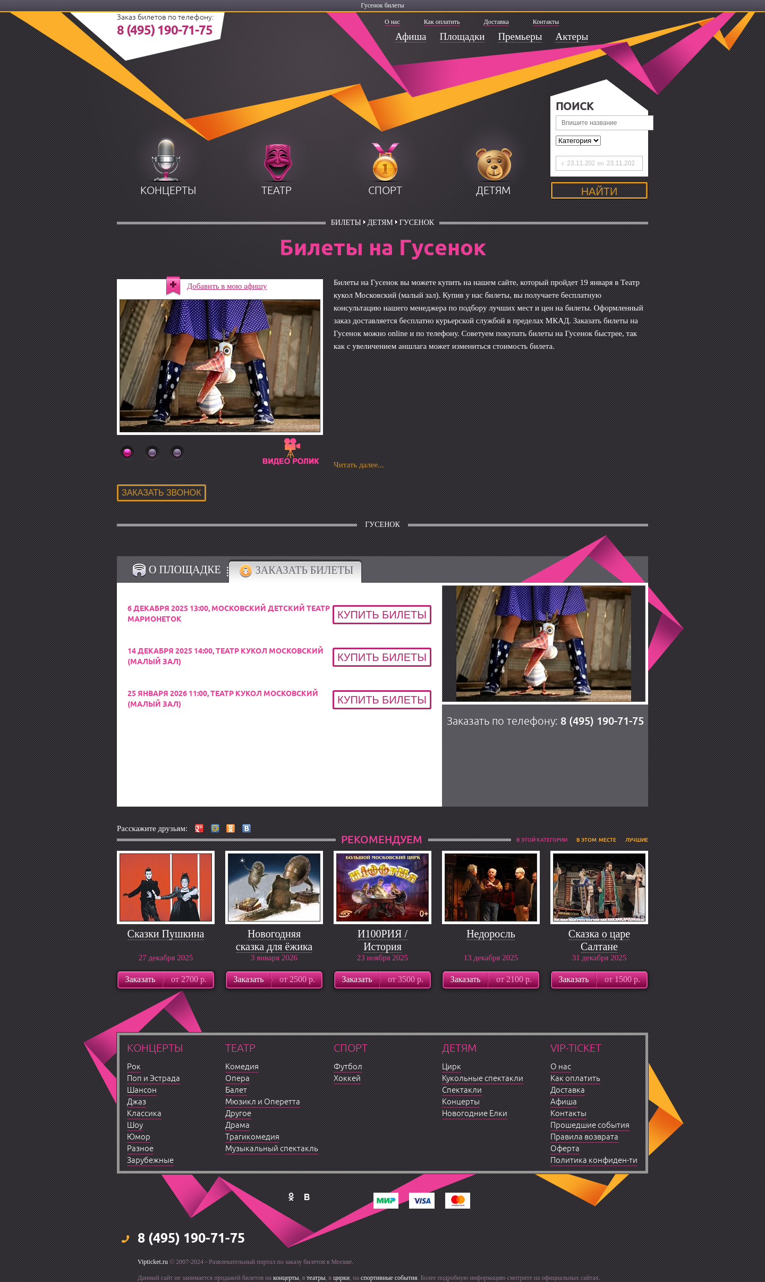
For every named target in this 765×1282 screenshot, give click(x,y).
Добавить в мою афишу (227, 286)
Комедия (242, 1067)
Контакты (546, 22)
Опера (237, 1079)
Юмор (138, 1137)
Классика (144, 1114)
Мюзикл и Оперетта (262, 1102)
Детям (380, 223)
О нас (392, 22)
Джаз (136, 1102)
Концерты (461, 1102)
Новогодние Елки (474, 1114)
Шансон (142, 1090)
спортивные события (389, 1277)
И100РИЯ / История (382, 940)
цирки (341, 1277)
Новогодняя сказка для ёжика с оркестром (274, 946)
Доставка (496, 22)
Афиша (411, 36)
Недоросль (490, 934)
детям (493, 190)
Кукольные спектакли (482, 1079)
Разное (140, 1149)
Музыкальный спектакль (271, 1149)
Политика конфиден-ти (594, 1160)
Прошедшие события (590, 1125)
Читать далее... (359, 464)
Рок (134, 1067)
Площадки (462, 36)
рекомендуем (381, 839)
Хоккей (347, 1079)
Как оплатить (442, 22)
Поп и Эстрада (153, 1079)
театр (276, 190)
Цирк (451, 1067)
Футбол (348, 1067)
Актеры (571, 36)
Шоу (135, 1125)
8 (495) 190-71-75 (164, 30)
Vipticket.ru (153, 1262)
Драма (237, 1125)
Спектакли (462, 1090)
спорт (385, 190)
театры (316, 1277)
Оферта (565, 1149)
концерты (168, 190)
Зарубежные (150, 1160)
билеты (346, 223)
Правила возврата (584, 1137)
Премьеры (520, 36)
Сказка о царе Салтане (599, 940)
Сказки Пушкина (166, 934)
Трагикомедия (252, 1137)
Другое (238, 1114)
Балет (236, 1090)
